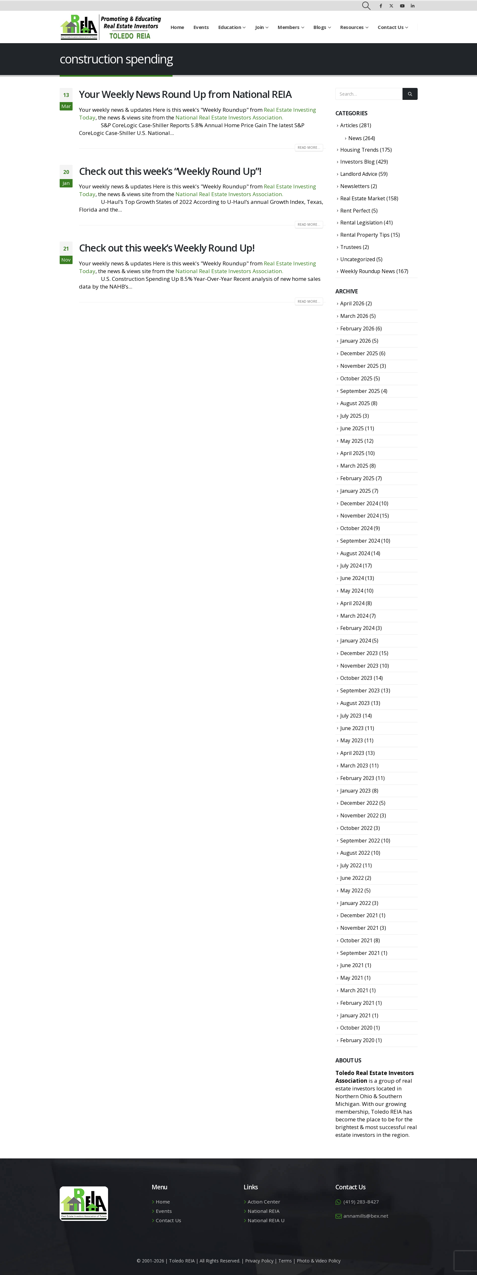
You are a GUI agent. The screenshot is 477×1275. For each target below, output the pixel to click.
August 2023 (355, 703)
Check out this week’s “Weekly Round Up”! (170, 171)
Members (289, 27)
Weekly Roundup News (367, 271)
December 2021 (359, 915)
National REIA (264, 1211)
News (355, 138)
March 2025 (354, 465)
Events (201, 27)
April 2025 (352, 453)
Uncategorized (357, 259)
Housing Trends (359, 149)
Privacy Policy (259, 1261)
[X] (391, 5)
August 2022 (355, 852)
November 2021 (359, 927)
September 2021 (360, 952)
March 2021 (354, 990)
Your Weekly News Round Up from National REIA (185, 94)
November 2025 (359, 365)
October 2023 (356, 677)
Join (259, 27)
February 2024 (357, 628)
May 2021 (351, 977)
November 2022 (359, 815)
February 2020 (357, 1040)
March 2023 (354, 765)
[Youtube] (402, 5)
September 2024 (360, 540)
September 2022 (360, 840)
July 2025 (351, 415)
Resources (352, 27)
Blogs (319, 27)
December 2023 (359, 653)
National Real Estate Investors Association (228, 117)
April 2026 (352, 303)
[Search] (409, 94)
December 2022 (359, 802)
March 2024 (354, 615)
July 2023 (351, 715)
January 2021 (355, 1015)
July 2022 (351, 865)
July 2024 (351, 565)
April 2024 (352, 603)
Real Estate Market (362, 198)
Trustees (351, 247)
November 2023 (359, 665)
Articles (349, 125)
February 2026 (357, 328)
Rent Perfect (355, 210)
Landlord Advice (358, 173)
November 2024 (359, 515)
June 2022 (352, 877)
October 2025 (356, 378)
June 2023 (352, 728)
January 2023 (355, 790)
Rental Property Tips (365, 234)
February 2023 (357, 778)
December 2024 (359, 503)
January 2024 (355, 640)
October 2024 (356, 528)
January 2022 (355, 903)
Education (229, 27)
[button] (366, 6)
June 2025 (352, 428)
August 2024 (355, 553)
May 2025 (351, 440)
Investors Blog (357, 161)
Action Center (264, 1201)
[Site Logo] (110, 27)
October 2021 (356, 940)
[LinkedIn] (412, 5)
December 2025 (359, 353)
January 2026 (355, 340)
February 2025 (357, 478)
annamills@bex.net (365, 1216)
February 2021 (357, 1002)
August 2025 (355, 403)
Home (177, 27)
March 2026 (354, 315)
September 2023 (360, 690)
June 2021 (352, 965)
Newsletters (355, 186)
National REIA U (266, 1220)
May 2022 (351, 890)
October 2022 (356, 828)
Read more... (309, 147)
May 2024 (351, 590)
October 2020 (356, 1027)
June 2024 (352, 578)
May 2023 (351, 740)
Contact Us (390, 27)
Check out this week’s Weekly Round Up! (166, 247)
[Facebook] (380, 5)
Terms (285, 1261)
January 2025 (355, 490)
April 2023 (352, 752)
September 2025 (360, 391)
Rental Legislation (361, 222)
